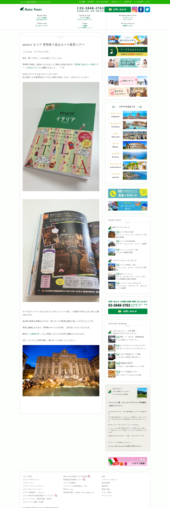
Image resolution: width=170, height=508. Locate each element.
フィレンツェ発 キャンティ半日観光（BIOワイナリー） (125, 446)
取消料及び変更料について (72, 480)
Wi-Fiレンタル (68, 489)
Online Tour (42, 24)
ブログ (147, 2)
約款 (103, 476)
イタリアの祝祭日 (69, 483)
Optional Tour (85, 18)
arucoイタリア (34, 68)
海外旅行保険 (79, 492)
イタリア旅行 (27, 476)
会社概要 (82, 2)
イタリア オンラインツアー (32, 489)
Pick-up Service (128, 24)
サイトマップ (106, 496)
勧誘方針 (105, 486)
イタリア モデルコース (31, 480)
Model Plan (42, 18)
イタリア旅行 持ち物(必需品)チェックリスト (38, 496)
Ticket (85, 25)
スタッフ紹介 (106, 492)
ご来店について (116, 2)
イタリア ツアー (28, 483)
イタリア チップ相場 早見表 (33, 502)
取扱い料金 (106, 489)
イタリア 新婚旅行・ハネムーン (34, 492)
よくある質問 (138, 2)
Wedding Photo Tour (127, 18)
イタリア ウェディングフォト (33, 486)
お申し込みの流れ (102, 2)
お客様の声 (128, 2)
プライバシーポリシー (110, 480)
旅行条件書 (106, 483)
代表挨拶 (90, 2)
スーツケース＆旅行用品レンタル (75, 486)
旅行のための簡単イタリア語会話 (75, 476)
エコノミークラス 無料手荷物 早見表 (37, 499)
